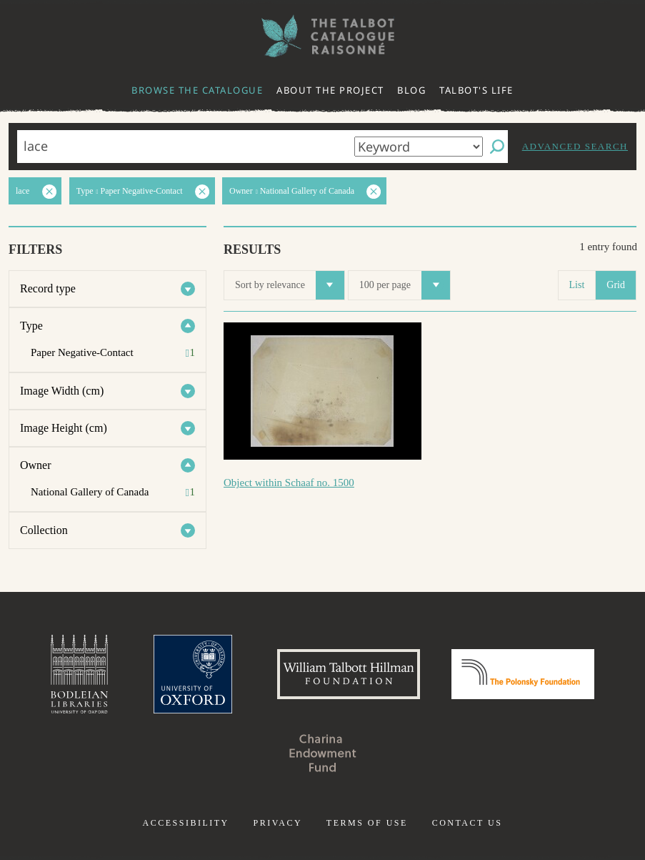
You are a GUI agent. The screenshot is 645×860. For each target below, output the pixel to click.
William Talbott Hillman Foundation (348, 674)
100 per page (404, 285)
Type (31, 326)
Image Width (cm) (62, 391)
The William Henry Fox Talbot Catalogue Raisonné (322, 36)
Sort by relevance (289, 285)
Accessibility (186, 823)
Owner (35, 465)
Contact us (467, 823)
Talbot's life (476, 90)
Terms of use (367, 823)
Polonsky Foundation (522, 674)
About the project (330, 90)
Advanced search (575, 146)
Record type (48, 288)
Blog (411, 90)
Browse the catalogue (197, 90)
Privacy (277, 823)
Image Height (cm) (63, 428)
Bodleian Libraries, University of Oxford (79, 674)
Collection (44, 530)
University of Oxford (193, 674)
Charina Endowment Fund (322, 753)
